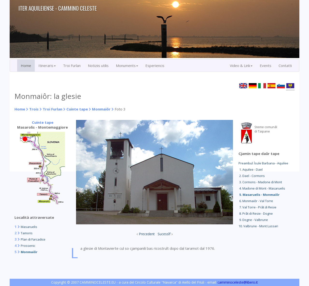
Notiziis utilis (98, 65)
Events (265, 65)
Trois (34, 109)
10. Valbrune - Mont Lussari (258, 226)
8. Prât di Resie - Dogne (256, 213)
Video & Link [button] (241, 65)
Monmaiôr (101, 109)
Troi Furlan (72, 65)
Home (26, 65)
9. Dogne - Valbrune (253, 220)
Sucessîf (164, 234)
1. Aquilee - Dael (251, 169)
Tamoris (27, 233)
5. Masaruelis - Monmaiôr (259, 194)
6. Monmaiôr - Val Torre (256, 201)
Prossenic (28, 245)
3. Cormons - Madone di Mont (260, 182)
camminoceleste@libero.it (238, 282)
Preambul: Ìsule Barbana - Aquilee (263, 163)
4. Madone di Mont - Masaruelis (262, 188)
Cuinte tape (77, 109)
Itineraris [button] (47, 65)
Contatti (285, 65)
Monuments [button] (127, 65)
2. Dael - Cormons (252, 176)
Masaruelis (29, 227)
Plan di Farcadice (33, 239)
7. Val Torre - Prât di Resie (257, 207)
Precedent (147, 234)
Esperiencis (154, 65)
